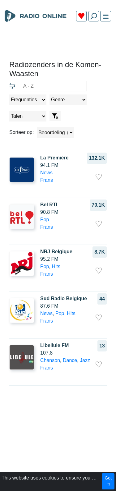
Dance (70, 360)
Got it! (108, 481)
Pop (44, 219)
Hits (56, 266)
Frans (46, 180)
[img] (105, 16)
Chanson (50, 360)
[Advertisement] (58, 41)
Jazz (85, 360)
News (46, 172)
